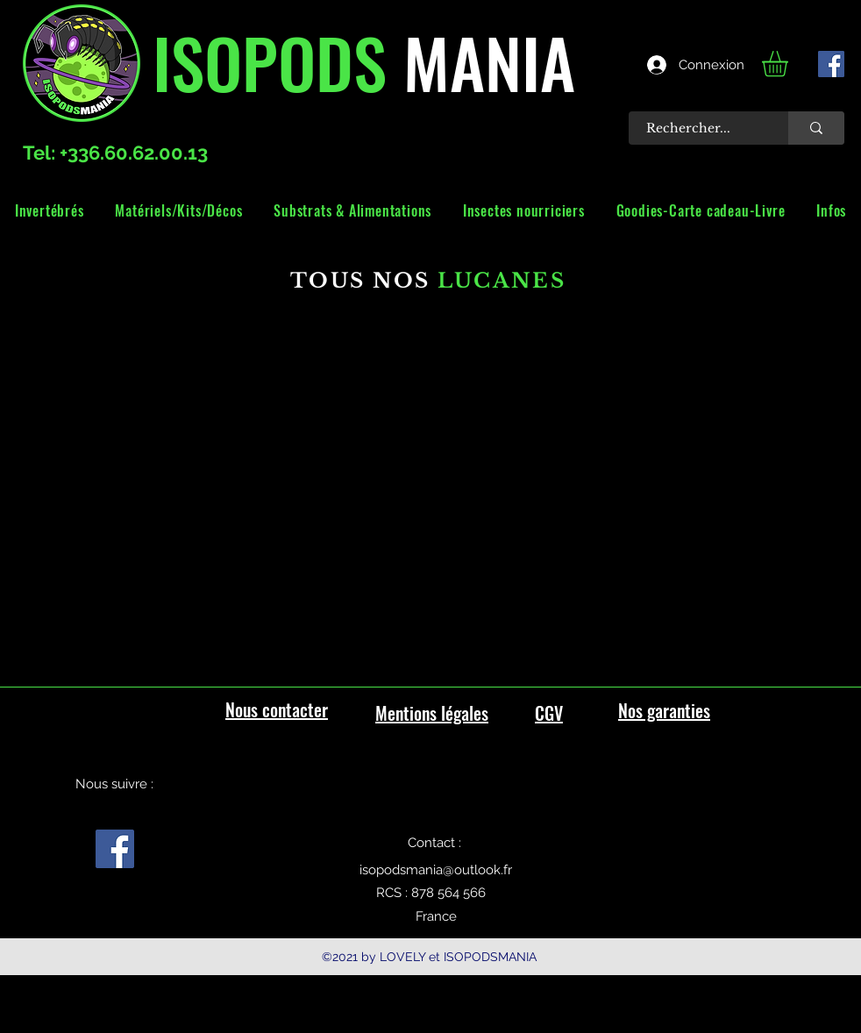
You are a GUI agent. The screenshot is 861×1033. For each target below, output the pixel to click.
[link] (790, 63)
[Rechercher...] (698, 128)
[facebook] (831, 64)
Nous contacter (276, 709)
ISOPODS (270, 61)
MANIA (481, 61)
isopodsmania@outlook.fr (435, 870)
